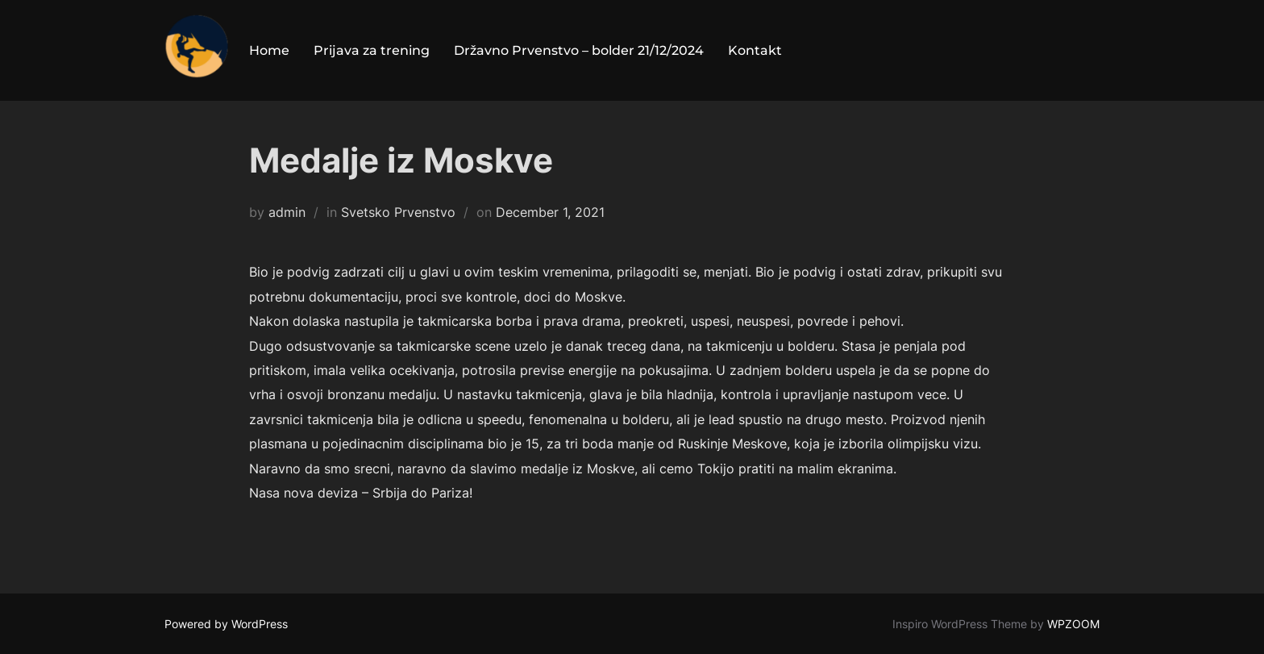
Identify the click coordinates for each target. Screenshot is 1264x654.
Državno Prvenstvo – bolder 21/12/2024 (579, 50)
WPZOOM (1073, 624)
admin (287, 212)
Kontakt (755, 50)
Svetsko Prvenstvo (398, 212)
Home (269, 50)
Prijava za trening (372, 50)
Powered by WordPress (226, 624)
